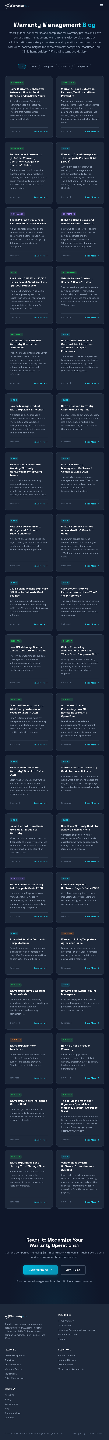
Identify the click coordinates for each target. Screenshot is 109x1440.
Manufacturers (65, 1325)
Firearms (62, 1339)
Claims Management (15, 1355)
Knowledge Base (13, 1413)
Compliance (83, 66)
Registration (11, 1374)
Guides (33, 66)
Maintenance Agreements (71, 1369)
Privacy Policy (79, 1433)
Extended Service (67, 1360)
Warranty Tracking (13, 1369)
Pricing (8, 1399)
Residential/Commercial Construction (76, 1330)
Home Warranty (66, 1321)
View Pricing (73, 1270)
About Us (9, 1395)
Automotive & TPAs (67, 1334)
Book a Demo (11, 1404)
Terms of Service (96, 1433)
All (21, 66)
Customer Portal (13, 1364)
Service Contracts (67, 1355)
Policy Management (14, 1378)
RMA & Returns (65, 1364)
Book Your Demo (40, 1270)
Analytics (9, 1360)
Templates (49, 66)
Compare (9, 1417)
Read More (41, 131)
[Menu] (101, 5)
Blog (7, 1408)
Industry (66, 66)
